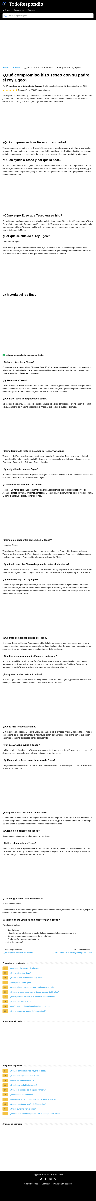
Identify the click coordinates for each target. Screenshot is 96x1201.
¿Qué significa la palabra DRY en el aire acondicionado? (32, 997)
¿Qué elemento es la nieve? (21, 1095)
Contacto (46, 1184)
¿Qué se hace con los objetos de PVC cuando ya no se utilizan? (35, 1114)
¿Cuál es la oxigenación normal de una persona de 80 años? (34, 992)
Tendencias (19, 10)
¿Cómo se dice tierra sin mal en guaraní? (26, 978)
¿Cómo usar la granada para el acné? (25, 1076)
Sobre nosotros (31, 1184)
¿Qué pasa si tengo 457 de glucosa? (25, 968)
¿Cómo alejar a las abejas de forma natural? (28, 1011)
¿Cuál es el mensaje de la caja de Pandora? (28, 1090)
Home (5, 67)
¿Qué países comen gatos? (21, 982)
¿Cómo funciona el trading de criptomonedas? (73, 952)
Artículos (6, 10)
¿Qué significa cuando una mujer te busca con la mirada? (33, 1099)
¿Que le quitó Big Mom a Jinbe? (23, 1109)
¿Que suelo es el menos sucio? (22, 1080)
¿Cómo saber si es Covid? (20, 973)
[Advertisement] (48, 41)
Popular (31, 10)
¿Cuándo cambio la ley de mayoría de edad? (28, 1071)
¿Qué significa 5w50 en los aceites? (18, 952)
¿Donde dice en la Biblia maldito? (23, 1085)
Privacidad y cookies (62, 1184)
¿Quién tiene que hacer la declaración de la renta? (30, 1006)
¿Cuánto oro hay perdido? (20, 1002)
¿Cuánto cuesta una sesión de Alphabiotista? (28, 1104)
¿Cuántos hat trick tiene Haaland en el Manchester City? (32, 987)
